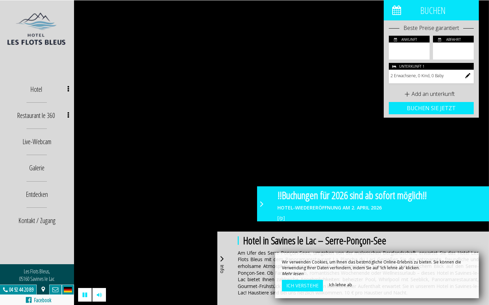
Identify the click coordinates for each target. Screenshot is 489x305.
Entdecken (37, 194)
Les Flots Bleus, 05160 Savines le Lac (37, 275)
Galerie (37, 167)
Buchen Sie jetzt (431, 108)
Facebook (39, 300)
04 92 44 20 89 (22, 289)
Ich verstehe (302, 285)
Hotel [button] (50, 89)
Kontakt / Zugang (37, 220)
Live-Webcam (37, 141)
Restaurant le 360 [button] (44, 115)
